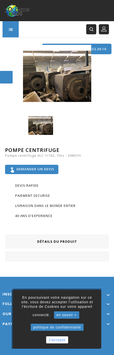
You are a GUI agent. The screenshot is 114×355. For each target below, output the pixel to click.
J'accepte (57, 340)
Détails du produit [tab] (57, 241)
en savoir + (66, 315)
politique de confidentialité (57, 327)
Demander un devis (31, 170)
